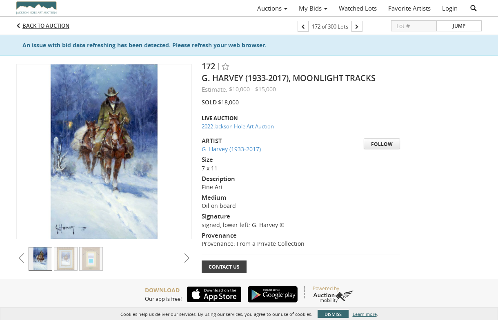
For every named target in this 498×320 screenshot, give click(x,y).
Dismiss (333, 314)
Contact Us (224, 266)
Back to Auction (45, 25)
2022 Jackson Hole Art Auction (238, 126)
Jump (459, 25)
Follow (382, 144)
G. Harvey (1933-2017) (231, 149)
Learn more (365, 314)
